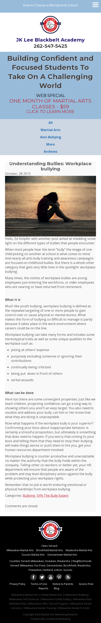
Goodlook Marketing (58, 619)
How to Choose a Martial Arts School (50, 5)
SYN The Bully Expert (53, 495)
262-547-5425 (50, 46)
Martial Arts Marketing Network (59, 614)
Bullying (29, 495)
